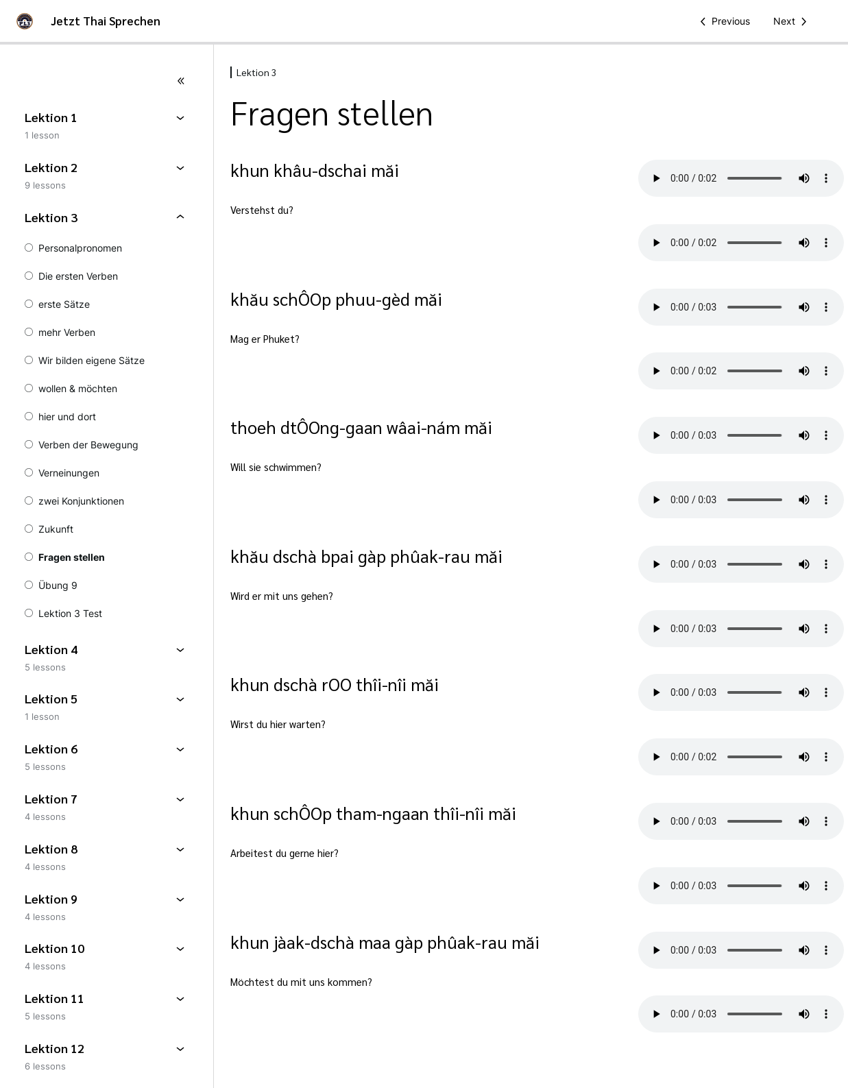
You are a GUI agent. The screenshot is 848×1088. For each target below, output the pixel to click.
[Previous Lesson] (722, 21)
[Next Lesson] (792, 21)
